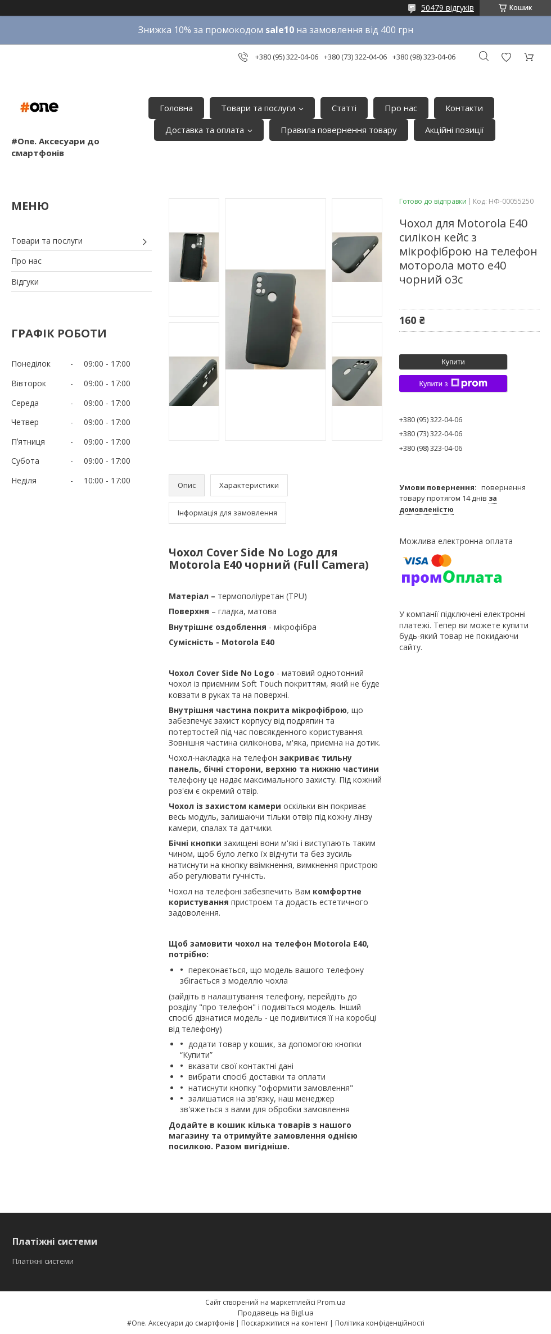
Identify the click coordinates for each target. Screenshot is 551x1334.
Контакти (464, 107)
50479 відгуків (447, 7)
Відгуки (25, 281)
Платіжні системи (43, 1261)
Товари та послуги (258, 107)
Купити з (453, 383)
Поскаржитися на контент (284, 1323)
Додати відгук (506, 57)
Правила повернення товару (339, 129)
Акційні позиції (454, 129)
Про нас (401, 107)
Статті (344, 107)
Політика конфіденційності (379, 1323)
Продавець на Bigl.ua (276, 1313)
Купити (453, 362)
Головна (176, 107)
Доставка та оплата (204, 129)
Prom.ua (331, 1302)
